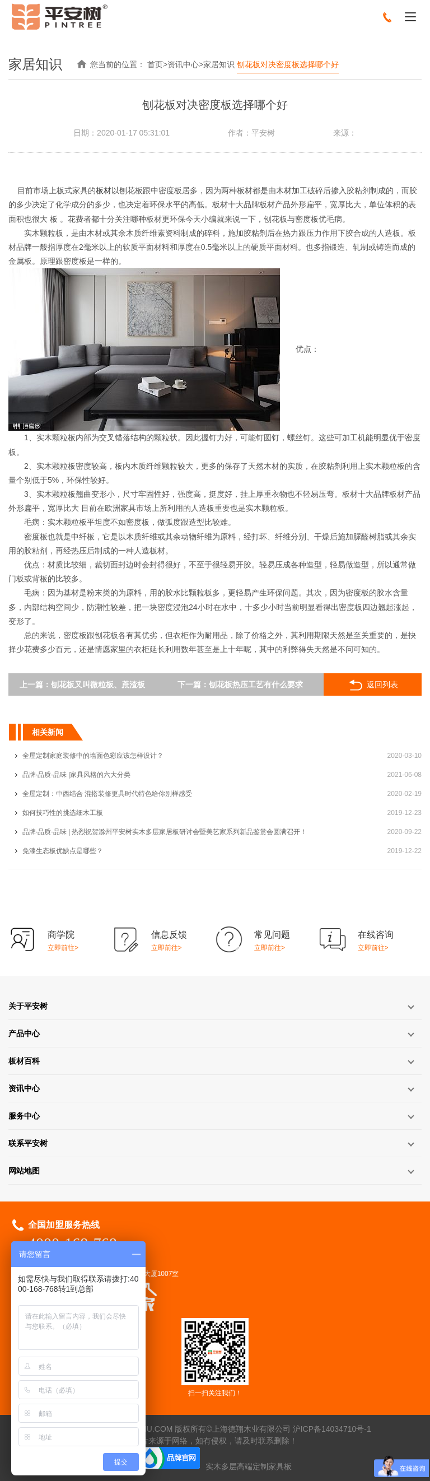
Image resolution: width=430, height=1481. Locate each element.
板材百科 (24, 1060)
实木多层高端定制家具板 (248, 1466)
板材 (103, 190)
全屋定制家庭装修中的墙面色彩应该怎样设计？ (92, 756)
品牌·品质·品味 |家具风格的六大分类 (76, 775)
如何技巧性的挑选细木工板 (62, 813)
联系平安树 (28, 1143)
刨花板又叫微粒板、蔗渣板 (98, 684)
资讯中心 (183, 64)
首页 (155, 64)
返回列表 (372, 685)
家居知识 (219, 64)
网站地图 (24, 1170)
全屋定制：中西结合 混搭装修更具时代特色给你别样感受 (107, 794)
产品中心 (24, 1033)
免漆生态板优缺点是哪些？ (62, 851)
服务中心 (24, 1115)
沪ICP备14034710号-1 (332, 1428)
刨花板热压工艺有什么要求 (256, 684)
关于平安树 (28, 1006)
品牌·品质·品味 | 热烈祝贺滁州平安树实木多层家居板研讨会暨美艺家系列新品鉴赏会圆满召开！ (164, 832)
